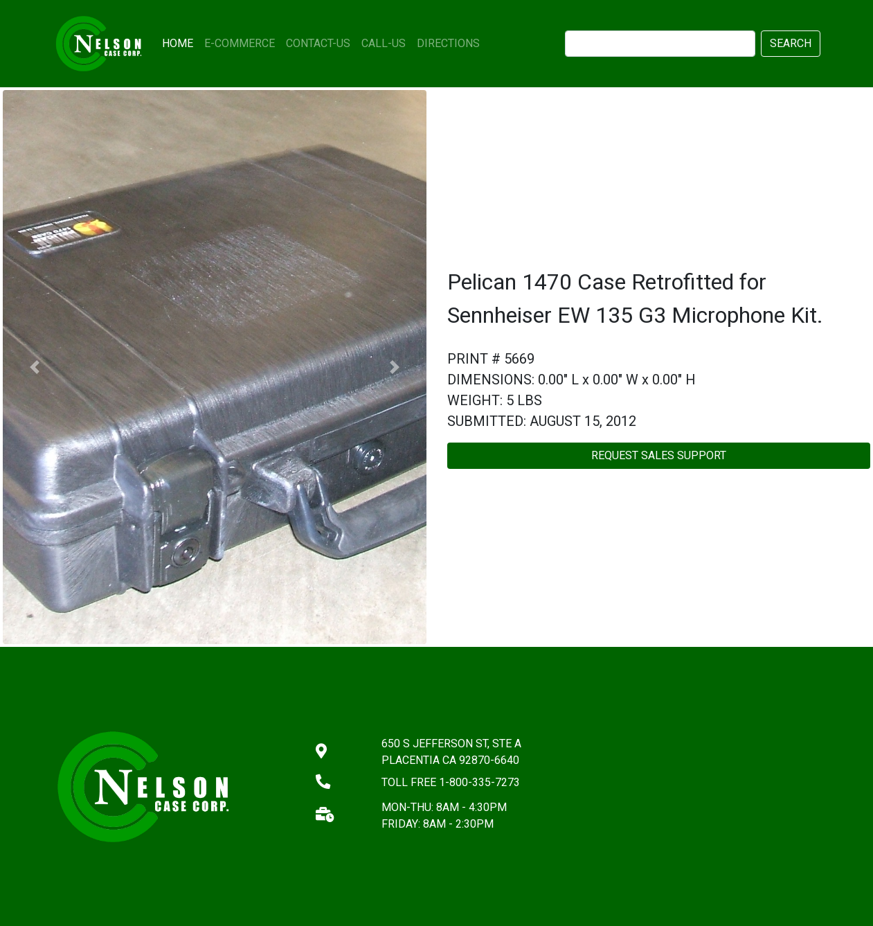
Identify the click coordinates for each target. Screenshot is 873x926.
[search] (660, 43)
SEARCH (790, 43)
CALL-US (383, 43)
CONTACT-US (318, 43)
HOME (180, 42)
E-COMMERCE (239, 43)
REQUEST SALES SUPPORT (658, 455)
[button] (34, 367)
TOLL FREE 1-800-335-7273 (450, 782)
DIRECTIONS (448, 43)
